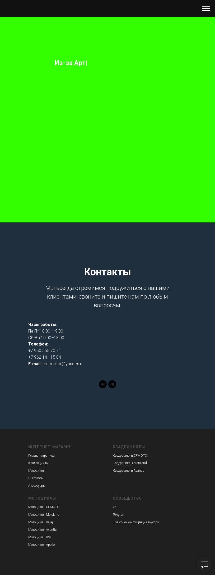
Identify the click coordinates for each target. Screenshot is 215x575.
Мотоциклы (36, 470)
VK (115, 507)
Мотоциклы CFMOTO (43, 507)
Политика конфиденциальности (136, 522)
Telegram (119, 514)
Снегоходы (36, 478)
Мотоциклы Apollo (41, 545)
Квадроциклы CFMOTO (130, 455)
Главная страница (41, 455)
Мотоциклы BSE (40, 537)
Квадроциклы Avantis (128, 470)
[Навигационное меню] (206, 8)
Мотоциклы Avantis (42, 530)
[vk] (103, 386)
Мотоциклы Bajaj (40, 522)
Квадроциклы (38, 463)
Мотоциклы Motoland (43, 514)
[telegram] (112, 386)
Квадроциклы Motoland (130, 463)
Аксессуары (36, 486)
